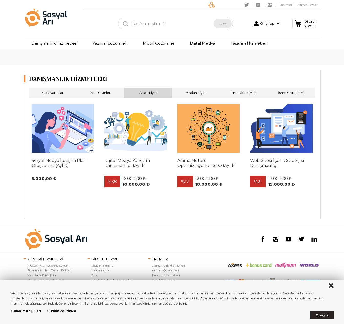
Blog (94, 275)
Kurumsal (285, 5)
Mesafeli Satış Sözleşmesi (45, 280)
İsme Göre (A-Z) (244, 93)
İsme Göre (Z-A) (291, 93)
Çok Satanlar (53, 93)
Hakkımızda (100, 270)
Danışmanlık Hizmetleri (54, 43)
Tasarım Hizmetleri (249, 43)
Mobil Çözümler (158, 43)
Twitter (246, 5)
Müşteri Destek (308, 5)
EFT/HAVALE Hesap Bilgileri (111, 280)
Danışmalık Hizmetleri (168, 265)
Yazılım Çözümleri (110, 43)
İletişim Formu (102, 265)
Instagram (269, 5)
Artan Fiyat (148, 93)
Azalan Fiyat (196, 93)
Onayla (322, 315)
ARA (222, 24)
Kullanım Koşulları (25, 311)
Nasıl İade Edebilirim (42, 275)
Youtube (258, 5)
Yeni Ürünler (100, 93)
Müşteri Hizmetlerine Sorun (47, 265)
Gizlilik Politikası (61, 311)
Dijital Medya (202, 43)
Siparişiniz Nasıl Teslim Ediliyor (49, 270)
